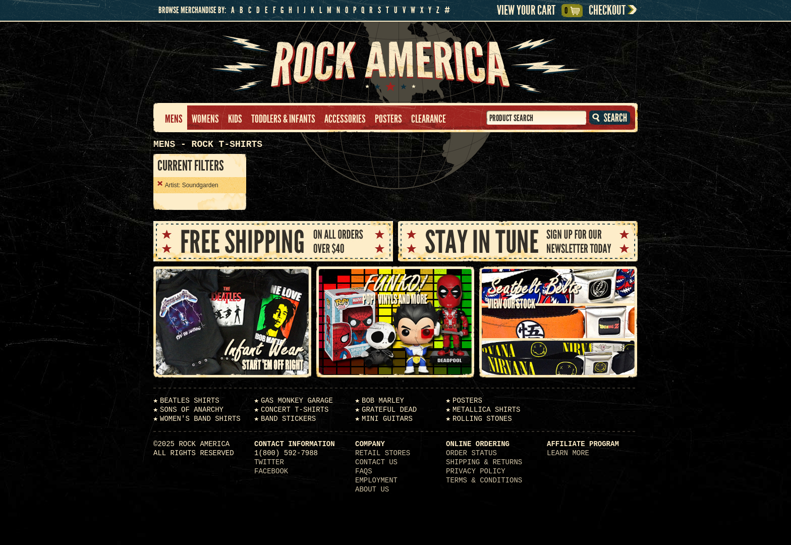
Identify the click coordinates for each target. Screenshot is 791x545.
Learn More (568, 453)
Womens (205, 119)
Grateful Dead (389, 410)
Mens (174, 119)
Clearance (428, 119)
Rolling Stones (482, 419)
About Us (372, 489)
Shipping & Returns (484, 462)
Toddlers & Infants (283, 119)
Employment (376, 480)
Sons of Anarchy (191, 410)
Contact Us (376, 462)
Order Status (471, 453)
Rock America (395, 62)
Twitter (269, 462)
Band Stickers (288, 419)
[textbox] (536, 118)
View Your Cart (533, 11)
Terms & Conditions (484, 480)
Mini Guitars (387, 419)
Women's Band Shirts (200, 419)
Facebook (271, 471)
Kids (235, 119)
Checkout (607, 10)
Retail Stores (382, 453)
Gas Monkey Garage (297, 401)
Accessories (345, 119)
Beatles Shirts (189, 401)
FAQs (363, 471)
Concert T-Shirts (294, 410)
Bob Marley (383, 401)
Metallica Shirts (486, 410)
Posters (388, 119)
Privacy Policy (475, 471)
